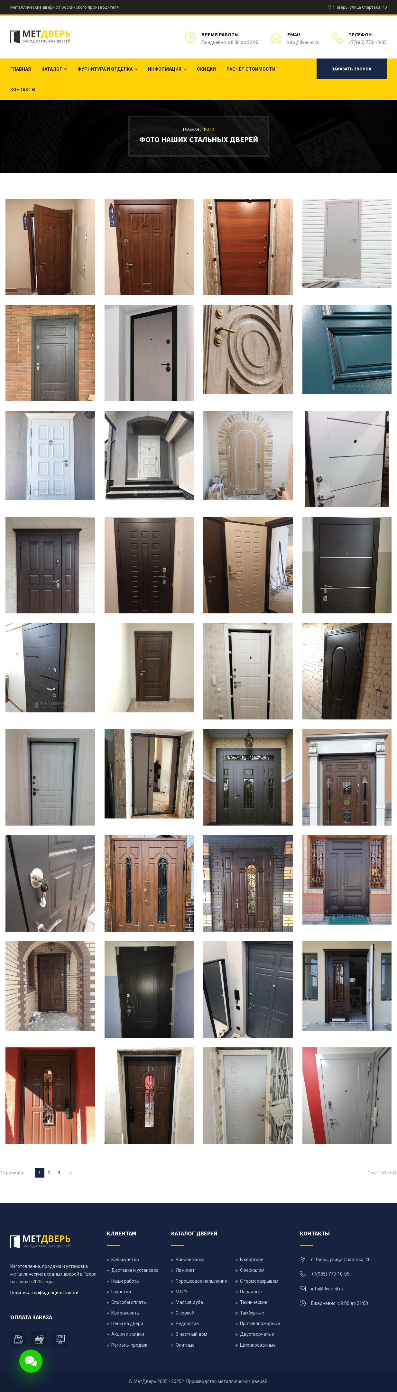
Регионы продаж (129, 1345)
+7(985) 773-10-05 (367, 42)
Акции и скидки (127, 1334)
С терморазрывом (259, 1281)
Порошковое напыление (201, 1281)
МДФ (181, 1291)
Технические (253, 1302)
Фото (208, 129)
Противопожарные (260, 1323)
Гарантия (121, 1291)
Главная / (193, 129)
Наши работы (125, 1281)
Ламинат (185, 1270)
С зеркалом (252, 1270)
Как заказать (125, 1312)
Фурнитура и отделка (105, 69)
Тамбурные (252, 1312)
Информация (164, 69)
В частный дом (191, 1334)
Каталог (52, 69)
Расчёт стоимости (250, 69)
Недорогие (187, 1323)
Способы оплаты (129, 1302)
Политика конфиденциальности (44, 1292)
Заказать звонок (352, 69)
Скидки (206, 69)
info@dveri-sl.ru (303, 42)
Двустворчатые (257, 1334)
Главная (20, 69)
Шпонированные (258, 1345)
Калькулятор (125, 1259)
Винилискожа (190, 1259)
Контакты (22, 89)
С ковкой (185, 1312)
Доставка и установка (135, 1270)
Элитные (185, 1345)
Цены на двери (127, 1323)
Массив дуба (189, 1302)
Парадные (251, 1291)
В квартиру (251, 1259)
